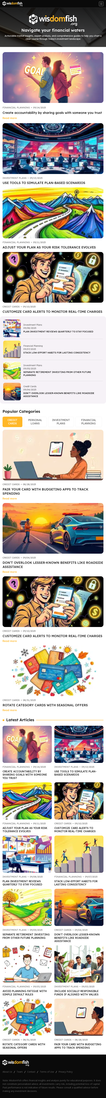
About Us (7, 1071)
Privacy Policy (66, 1071)
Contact (31, 1071)
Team (20, 1071)
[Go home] (14, 3)
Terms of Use (47, 1071)
